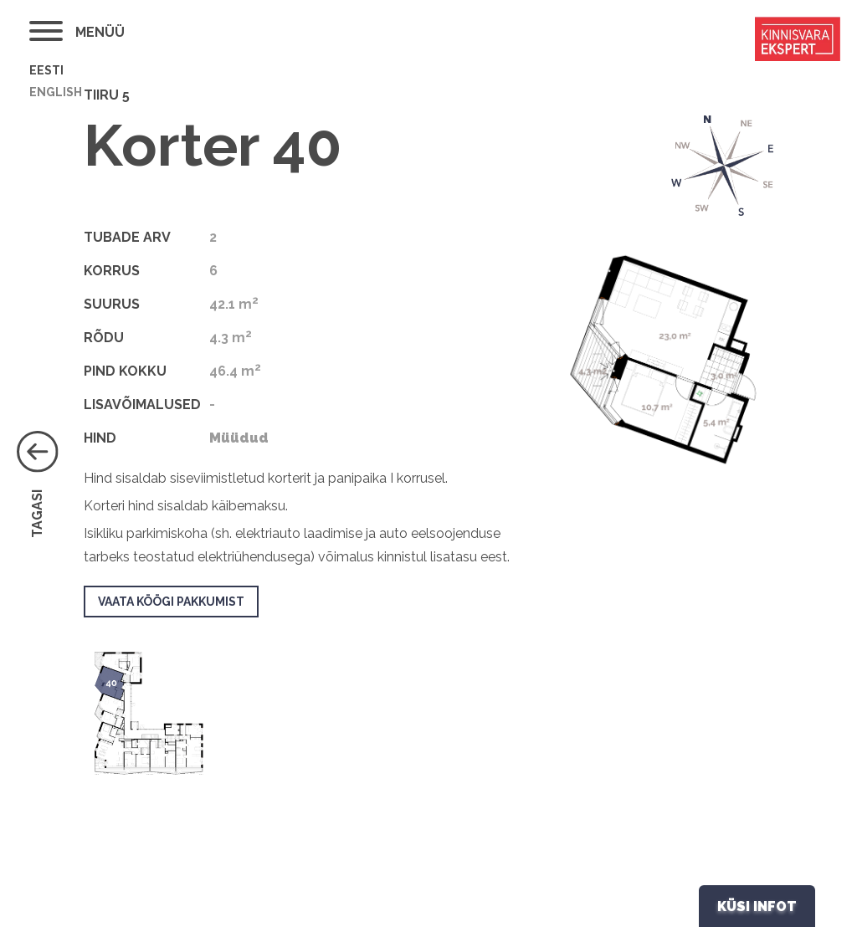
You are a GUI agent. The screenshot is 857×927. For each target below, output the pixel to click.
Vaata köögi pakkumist (171, 601)
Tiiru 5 (107, 95)
